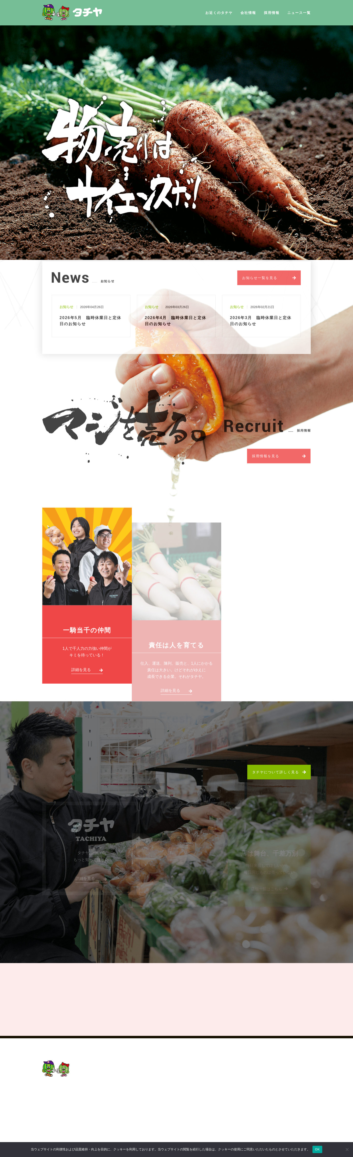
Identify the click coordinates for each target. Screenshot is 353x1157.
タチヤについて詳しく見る (275, 772)
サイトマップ (211, 1127)
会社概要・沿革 (222, 1102)
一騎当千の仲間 (87, 633)
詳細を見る (81, 673)
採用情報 (272, 13)
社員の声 (271, 1094)
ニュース (207, 1110)
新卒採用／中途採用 (281, 1118)
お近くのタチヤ (219, 13)
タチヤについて (277, 1085)
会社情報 (248, 13)
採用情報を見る (265, 459)
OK (317, 1149)
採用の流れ (273, 1110)
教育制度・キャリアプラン (286, 1102)
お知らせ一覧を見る (259, 281)
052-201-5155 (63, 1096)
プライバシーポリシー (219, 1118)
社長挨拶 (216, 1094)
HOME (205, 1069)
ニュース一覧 (299, 13)
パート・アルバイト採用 (284, 1127)
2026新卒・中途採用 (281, 1077)
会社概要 (207, 1085)
